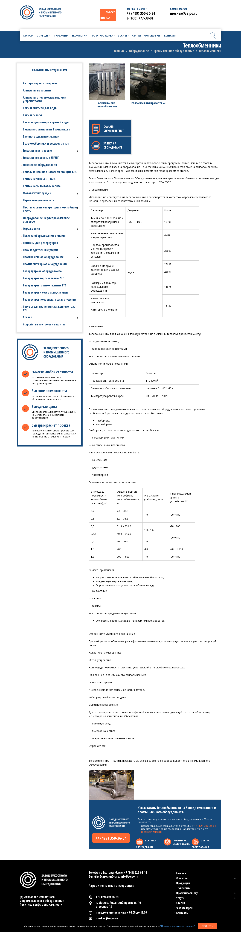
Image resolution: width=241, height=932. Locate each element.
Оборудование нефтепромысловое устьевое (46, 220)
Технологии (183, 888)
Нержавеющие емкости (38, 200)
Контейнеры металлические (42, 186)
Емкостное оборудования (40, 165)
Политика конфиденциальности (41, 905)
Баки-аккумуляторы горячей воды (46, 122)
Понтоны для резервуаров (40, 243)
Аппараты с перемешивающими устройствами (44, 99)
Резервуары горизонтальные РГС (44, 285)
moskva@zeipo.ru (151, 831)
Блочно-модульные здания (41, 136)
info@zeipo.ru (129, 876)
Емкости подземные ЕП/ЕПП (41, 158)
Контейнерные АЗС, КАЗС (39, 179)
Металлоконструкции (37, 193)
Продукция (183, 883)
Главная (119, 51)
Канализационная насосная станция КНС (50, 172)
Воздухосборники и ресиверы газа (46, 143)
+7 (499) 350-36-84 (110, 838)
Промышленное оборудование (173, 51)
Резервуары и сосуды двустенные (45, 292)
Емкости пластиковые (37, 151)
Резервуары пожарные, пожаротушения (50, 299)
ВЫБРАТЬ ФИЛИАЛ (108, 15)
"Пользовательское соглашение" (177, 926)
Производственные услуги (40, 250)
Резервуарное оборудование (42, 271)
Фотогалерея (184, 908)
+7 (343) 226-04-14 (135, 872)
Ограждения (31, 229)
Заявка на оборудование (112, 145)
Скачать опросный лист (113, 129)
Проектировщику (187, 893)
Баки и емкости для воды (40, 108)
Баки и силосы (32, 115)
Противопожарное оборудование (45, 264)
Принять (207, 926)
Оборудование (139, 51)
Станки (27, 317)
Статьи (180, 903)
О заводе (182, 878)
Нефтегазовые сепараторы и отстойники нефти (50, 209)
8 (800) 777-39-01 (140, 18)
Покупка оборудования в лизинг (44, 236)
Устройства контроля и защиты (44, 324)
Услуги (180, 898)
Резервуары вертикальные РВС (43, 278)
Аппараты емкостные (37, 90)
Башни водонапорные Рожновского (46, 129)
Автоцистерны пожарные (40, 83)
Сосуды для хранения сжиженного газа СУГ (49, 308)
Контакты (182, 913)
